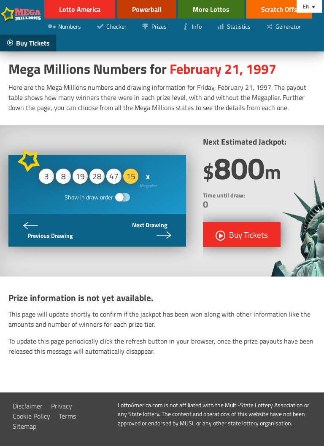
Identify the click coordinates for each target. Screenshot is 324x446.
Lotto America (79, 9)
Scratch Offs (279, 9)
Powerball (146, 9)
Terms (67, 416)
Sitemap (24, 426)
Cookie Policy (31, 416)
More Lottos (211, 9)
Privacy (61, 406)
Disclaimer (28, 406)
